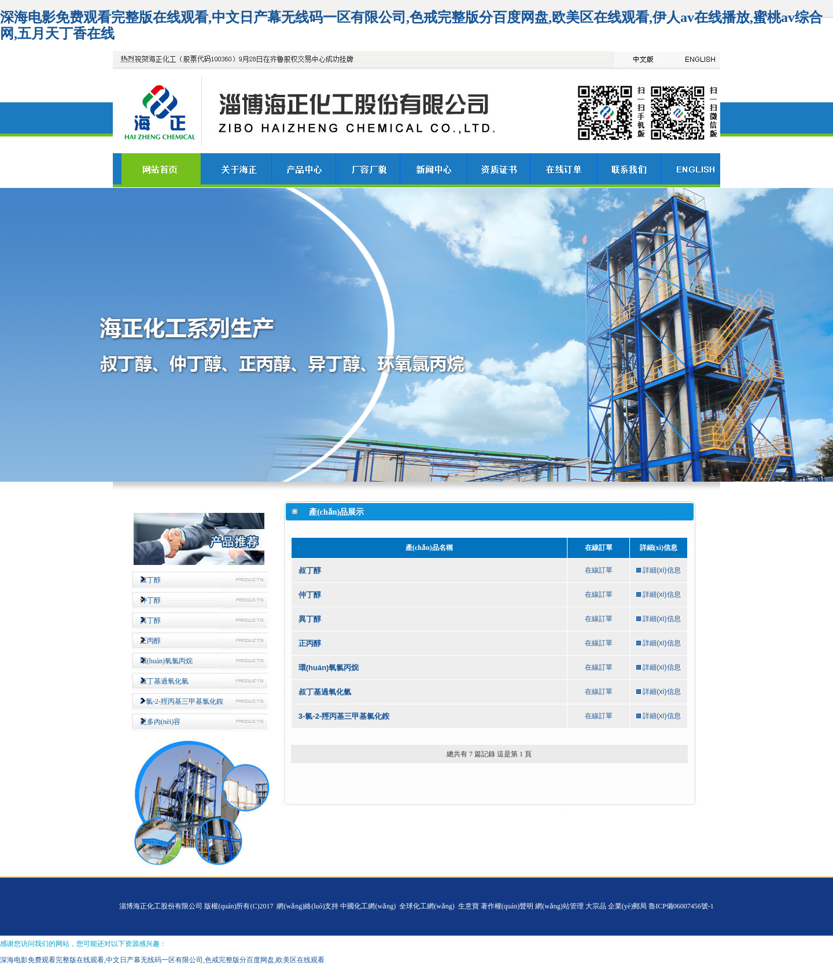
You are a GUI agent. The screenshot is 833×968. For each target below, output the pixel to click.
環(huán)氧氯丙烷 (166, 661)
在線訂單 (599, 570)
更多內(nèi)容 (160, 722)
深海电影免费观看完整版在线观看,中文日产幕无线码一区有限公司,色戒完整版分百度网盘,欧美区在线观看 (162, 960)
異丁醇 (150, 620)
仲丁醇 (150, 600)
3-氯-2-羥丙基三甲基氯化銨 (181, 701)
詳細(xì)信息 (661, 570)
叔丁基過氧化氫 (164, 681)
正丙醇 (150, 641)
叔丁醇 (150, 580)
